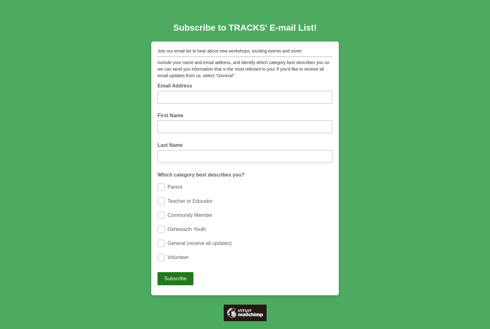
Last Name (170, 145)
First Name (170, 115)
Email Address (177, 85)
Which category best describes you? (201, 174)
